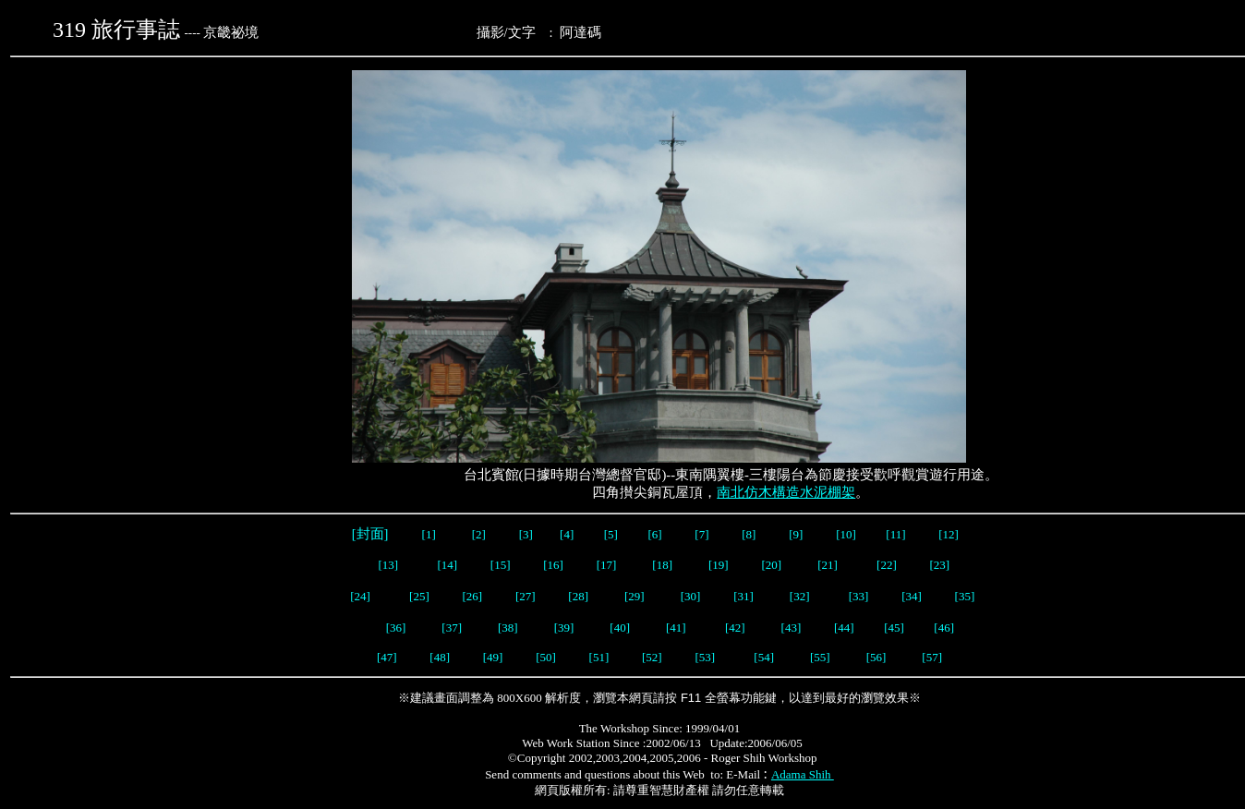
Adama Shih (802, 774)
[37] (451, 627)
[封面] (370, 533)
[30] (691, 596)
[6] (653, 534)
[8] (748, 534)
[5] (611, 534)
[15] (499, 565)
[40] (621, 627)
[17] (607, 565)
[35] (962, 596)
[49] (490, 657)
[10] (846, 534)
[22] (886, 565)
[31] (745, 596)
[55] (821, 657)
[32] (801, 596)
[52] (653, 657)
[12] (948, 534)
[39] (564, 627)
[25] (419, 596)
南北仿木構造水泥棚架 (786, 492)
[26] (470, 596)
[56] (876, 657)
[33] (859, 596)
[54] (764, 657)
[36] (396, 627)
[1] (429, 534)
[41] (677, 627)
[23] (939, 565)
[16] (553, 565)
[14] (447, 565)
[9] (797, 534)
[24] (360, 596)
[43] (791, 627)
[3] (526, 534)
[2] (479, 534)
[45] (894, 627)
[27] (525, 596)
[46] (944, 627)
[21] (828, 565)
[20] (772, 565)
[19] (718, 565)
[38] (508, 627)
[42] (735, 627)
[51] (600, 657)
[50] (547, 657)
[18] (662, 565)
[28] (578, 596)
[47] (387, 657)
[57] (932, 657)
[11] (897, 534)
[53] (705, 657)
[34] (911, 596)
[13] (389, 565)
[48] (439, 657)
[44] (845, 627)
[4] (565, 534)
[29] (634, 596)
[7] (701, 534)
